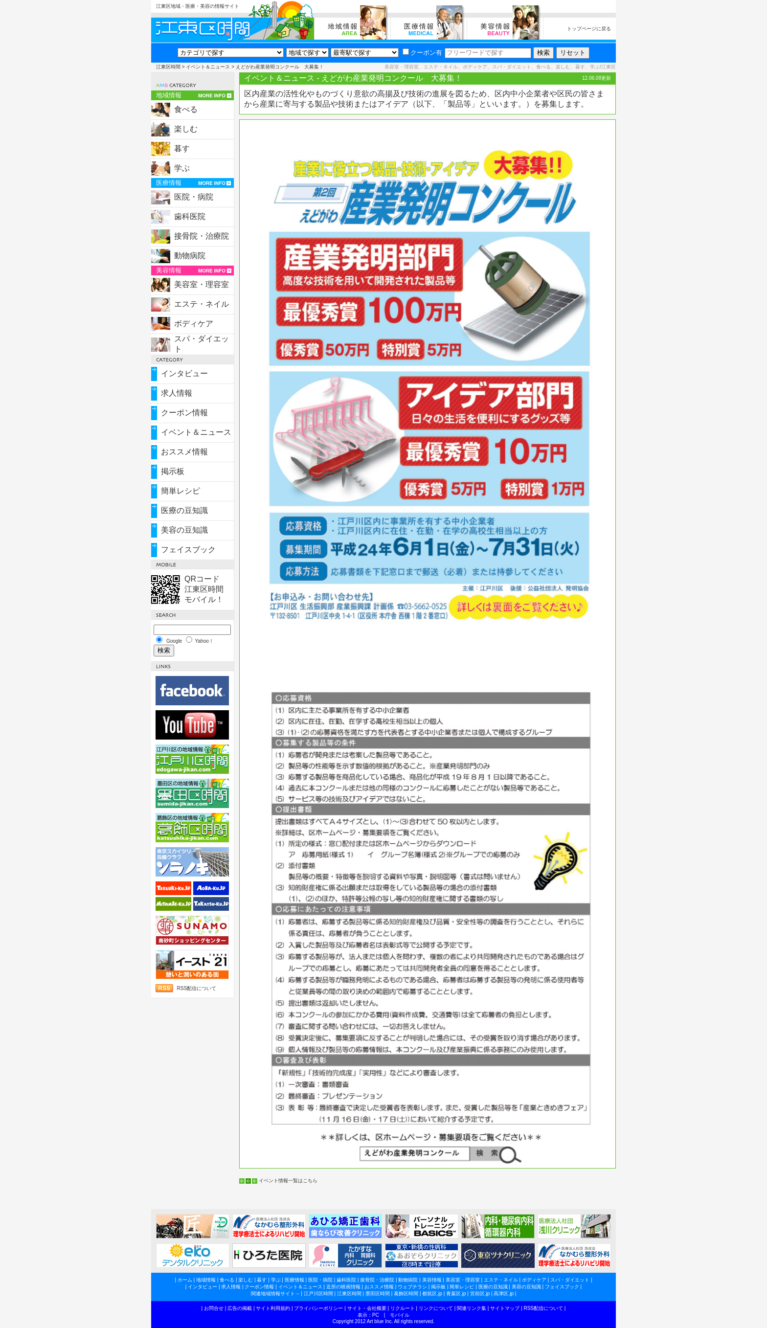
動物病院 (189, 255)
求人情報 (176, 393)
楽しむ (186, 129)
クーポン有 (422, 52)
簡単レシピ (180, 491)
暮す (182, 148)
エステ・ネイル (201, 304)
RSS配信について (196, 988)
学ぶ (182, 168)
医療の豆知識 (184, 510)
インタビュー (184, 373)
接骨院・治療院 (201, 236)
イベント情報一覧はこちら (288, 1180)
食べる (186, 109)
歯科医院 (189, 216)
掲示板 (172, 471)
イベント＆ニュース (208, 66)
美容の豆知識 (184, 530)
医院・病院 (193, 197)
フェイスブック (188, 549)
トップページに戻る (589, 28)
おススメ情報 (184, 452)
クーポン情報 (184, 412)
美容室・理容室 (201, 284)
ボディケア (193, 323)
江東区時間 (168, 66)
